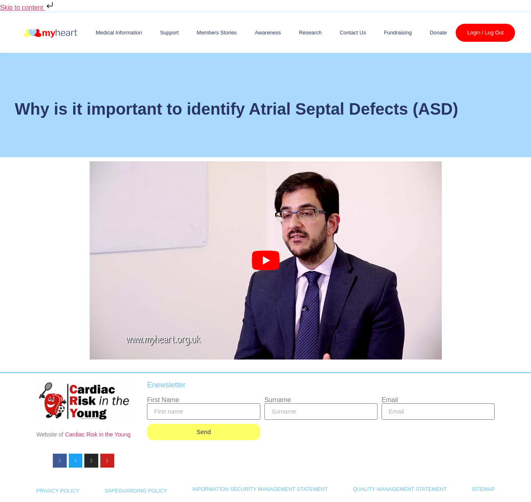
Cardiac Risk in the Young (98, 434)
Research (310, 32)
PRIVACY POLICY (58, 491)
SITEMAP (483, 489)
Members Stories (217, 32)
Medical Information (119, 32)
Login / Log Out (485, 33)
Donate (438, 32)
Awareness (268, 32)
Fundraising (398, 32)
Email (390, 400)
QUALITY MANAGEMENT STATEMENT (400, 489)
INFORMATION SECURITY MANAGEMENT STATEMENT (260, 489)
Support (169, 32)
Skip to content (27, 7)
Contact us (353, 32)
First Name (163, 400)
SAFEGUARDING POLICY (135, 491)
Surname (277, 400)
